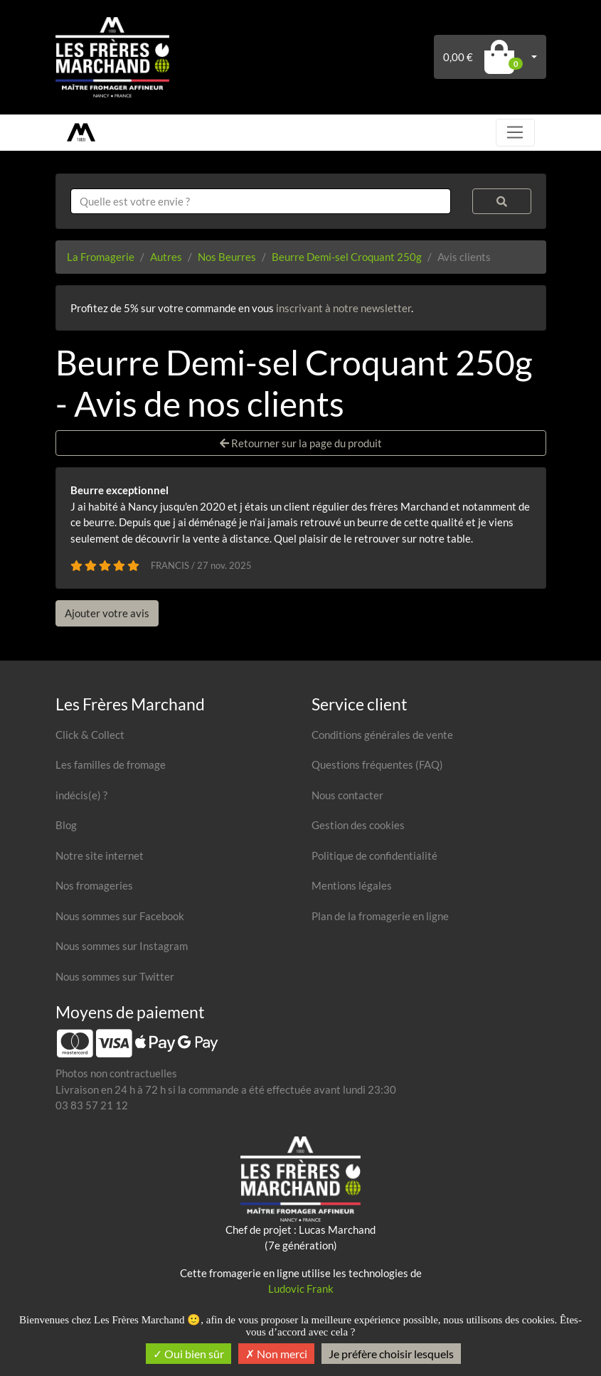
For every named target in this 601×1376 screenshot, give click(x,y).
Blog (66, 824)
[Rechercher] (501, 201)
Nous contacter (347, 795)
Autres (166, 256)
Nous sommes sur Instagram (121, 945)
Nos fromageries (94, 885)
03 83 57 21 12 (91, 1105)
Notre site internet (99, 855)
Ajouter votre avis (107, 613)
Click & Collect (89, 734)
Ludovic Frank (301, 1288)
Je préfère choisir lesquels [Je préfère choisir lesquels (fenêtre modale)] (391, 1353)
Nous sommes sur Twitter (114, 976)
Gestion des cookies (358, 824)
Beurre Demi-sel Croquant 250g (347, 256)
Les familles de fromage (110, 764)
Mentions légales (352, 885)
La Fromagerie (100, 256)
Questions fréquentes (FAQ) (377, 764)
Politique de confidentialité (374, 855)
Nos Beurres (227, 256)
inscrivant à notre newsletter (343, 308)
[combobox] (260, 201)
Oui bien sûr (188, 1353)
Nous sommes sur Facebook (119, 916)
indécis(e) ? (81, 795)
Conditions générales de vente (382, 734)
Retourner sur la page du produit (301, 443)
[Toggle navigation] (515, 132)
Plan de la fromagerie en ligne (380, 916)
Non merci (276, 1353)
